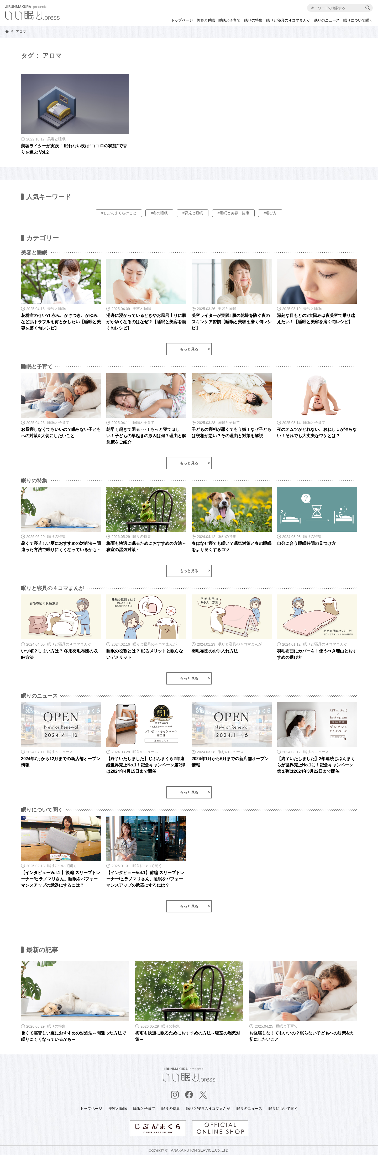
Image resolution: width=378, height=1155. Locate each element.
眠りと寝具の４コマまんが (288, 20)
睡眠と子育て (229, 20)
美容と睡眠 (206, 20)
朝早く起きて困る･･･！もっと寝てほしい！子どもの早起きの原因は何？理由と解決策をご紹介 (146, 435)
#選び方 (270, 213)
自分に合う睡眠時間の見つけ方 (306, 543)
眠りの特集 (253, 20)
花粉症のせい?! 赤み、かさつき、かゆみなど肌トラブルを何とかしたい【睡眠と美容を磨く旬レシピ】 (61, 321)
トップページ (182, 20)
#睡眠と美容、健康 (233, 213)
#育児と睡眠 (192, 213)
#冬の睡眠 (159, 213)
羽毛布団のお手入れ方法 (215, 651)
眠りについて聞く (358, 20)
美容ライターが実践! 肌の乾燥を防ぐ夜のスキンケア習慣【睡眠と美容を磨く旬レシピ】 (231, 321)
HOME (7, 31)
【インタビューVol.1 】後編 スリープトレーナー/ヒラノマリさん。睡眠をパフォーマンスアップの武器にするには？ (60, 878)
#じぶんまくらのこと (118, 213)
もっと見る (189, 349)
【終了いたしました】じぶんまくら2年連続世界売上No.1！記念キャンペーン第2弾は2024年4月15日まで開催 (145, 765)
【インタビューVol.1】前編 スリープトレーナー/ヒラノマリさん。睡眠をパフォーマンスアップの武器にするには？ (145, 878)
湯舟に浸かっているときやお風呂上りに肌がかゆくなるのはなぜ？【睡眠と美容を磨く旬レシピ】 (146, 321)
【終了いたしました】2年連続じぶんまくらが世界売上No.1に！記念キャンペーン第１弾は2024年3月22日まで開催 (316, 765)
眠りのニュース (327, 20)
